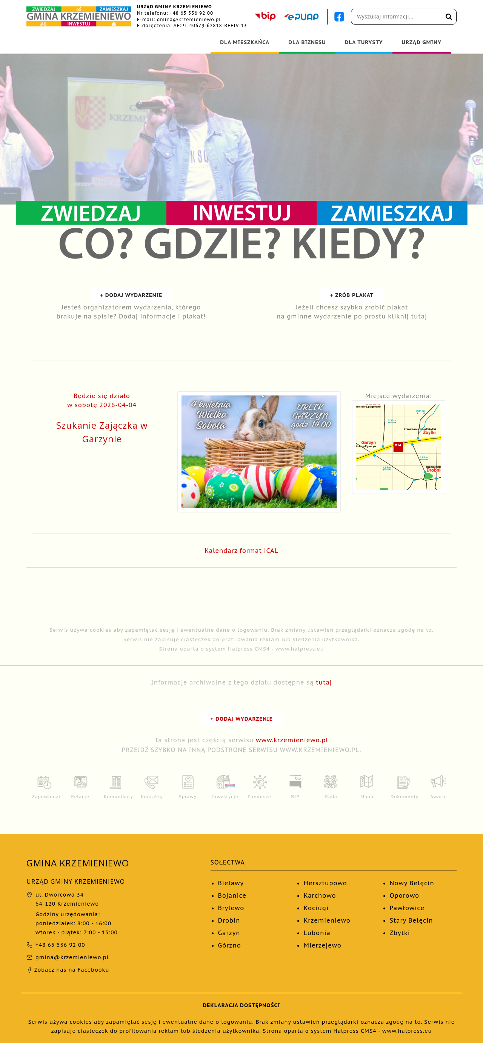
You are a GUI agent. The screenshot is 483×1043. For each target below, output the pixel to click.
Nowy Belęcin (412, 883)
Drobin (229, 920)
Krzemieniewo (327, 920)
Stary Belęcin (411, 920)
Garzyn (229, 933)
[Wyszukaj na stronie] (449, 16)
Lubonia (317, 933)
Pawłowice (407, 908)
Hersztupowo (325, 883)
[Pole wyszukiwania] (404, 17)
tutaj (324, 682)
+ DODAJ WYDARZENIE (131, 295)
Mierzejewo (322, 945)
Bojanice (232, 895)
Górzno (229, 945)
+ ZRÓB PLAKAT (352, 295)
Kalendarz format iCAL (241, 550)
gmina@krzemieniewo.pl (189, 19)
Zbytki (400, 933)
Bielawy (231, 883)
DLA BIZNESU (307, 42)
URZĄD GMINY (421, 42)
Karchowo (320, 895)
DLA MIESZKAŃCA (244, 42)
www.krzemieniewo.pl (292, 740)
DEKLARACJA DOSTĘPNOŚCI (241, 1005)
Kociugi (316, 908)
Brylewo (231, 908)
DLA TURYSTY (364, 42)
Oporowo (405, 895)
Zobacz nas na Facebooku (67, 969)
